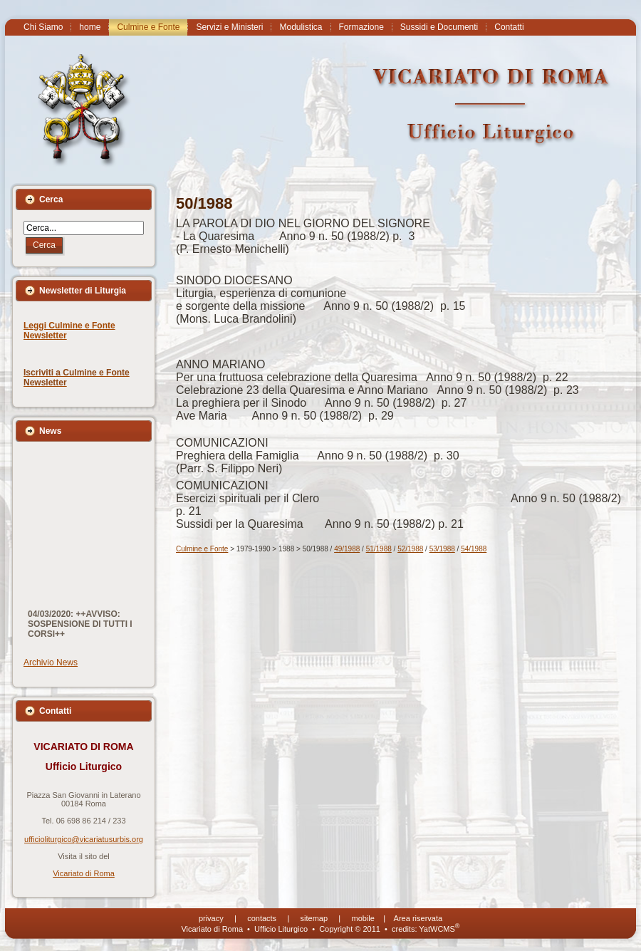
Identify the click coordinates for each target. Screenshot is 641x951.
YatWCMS (439, 929)
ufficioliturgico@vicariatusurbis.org (83, 839)
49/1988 (347, 549)
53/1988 (442, 549)
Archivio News (51, 662)
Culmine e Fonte (202, 549)
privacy (211, 918)
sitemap (314, 918)
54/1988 (473, 549)
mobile (363, 918)
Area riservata (418, 918)
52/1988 (410, 549)
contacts (261, 918)
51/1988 (379, 549)
